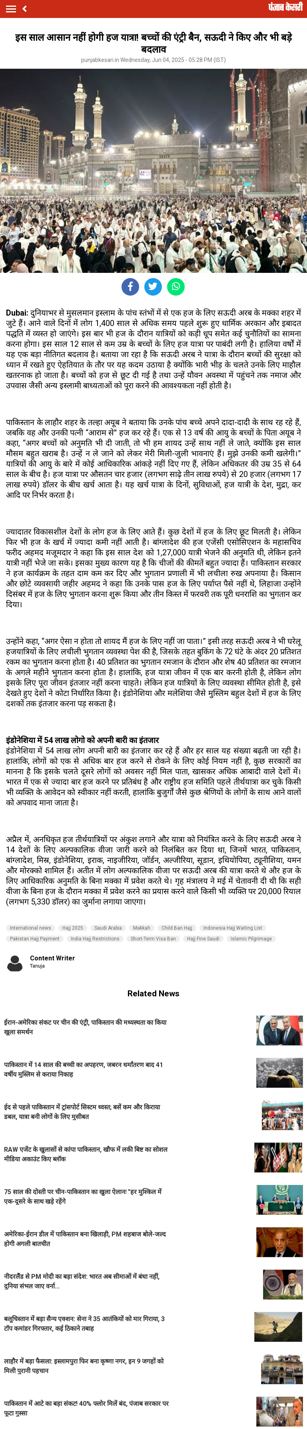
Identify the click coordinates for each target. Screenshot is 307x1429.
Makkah (141, 928)
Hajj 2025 (72, 928)
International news (30, 928)
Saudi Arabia (108, 928)
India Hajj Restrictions (95, 939)
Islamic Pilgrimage (251, 939)
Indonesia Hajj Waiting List (232, 928)
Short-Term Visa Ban (153, 939)
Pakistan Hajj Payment (35, 939)
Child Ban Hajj (176, 928)
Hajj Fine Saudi (203, 939)
